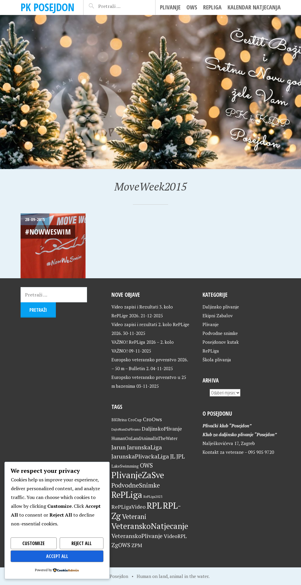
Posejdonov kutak (221, 342)
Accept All (57, 556)
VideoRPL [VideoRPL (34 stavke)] (175, 536)
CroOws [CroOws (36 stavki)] (152, 419)
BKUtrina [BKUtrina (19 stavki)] (119, 419)
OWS (191, 7)
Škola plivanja (217, 360)
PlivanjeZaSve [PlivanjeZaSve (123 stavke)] (137, 475)
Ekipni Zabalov (218, 315)
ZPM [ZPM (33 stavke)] (136, 545)
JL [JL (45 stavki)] (172, 456)
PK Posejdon (47, 7)
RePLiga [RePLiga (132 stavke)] (126, 494)
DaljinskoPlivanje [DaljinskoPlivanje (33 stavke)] (162, 428)
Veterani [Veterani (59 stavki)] (134, 516)
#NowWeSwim (48, 232)
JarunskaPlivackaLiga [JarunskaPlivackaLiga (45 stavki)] (140, 456)
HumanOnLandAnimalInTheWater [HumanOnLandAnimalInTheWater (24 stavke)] (144, 438)
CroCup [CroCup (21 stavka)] (135, 419)
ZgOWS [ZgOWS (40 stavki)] (120, 545)
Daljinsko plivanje (221, 307)
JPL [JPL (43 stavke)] (180, 456)
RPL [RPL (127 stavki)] (154, 505)
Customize (33, 543)
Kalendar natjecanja (254, 7)
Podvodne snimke (220, 333)
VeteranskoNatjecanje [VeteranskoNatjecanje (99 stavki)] (149, 526)
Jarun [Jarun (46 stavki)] (118, 447)
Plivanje (170, 7)
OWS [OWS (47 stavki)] (146, 465)
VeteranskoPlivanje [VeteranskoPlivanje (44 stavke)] (137, 536)
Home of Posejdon (109, 576)
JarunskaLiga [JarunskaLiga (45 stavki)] (144, 447)
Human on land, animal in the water (172, 576)
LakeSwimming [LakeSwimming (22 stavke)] (125, 466)
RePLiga (212, 7)
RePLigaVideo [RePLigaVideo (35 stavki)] (128, 506)
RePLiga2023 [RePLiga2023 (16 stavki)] (152, 496)
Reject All (81, 543)
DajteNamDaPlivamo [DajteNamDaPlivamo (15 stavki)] (126, 429)
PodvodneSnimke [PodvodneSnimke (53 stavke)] (135, 485)
